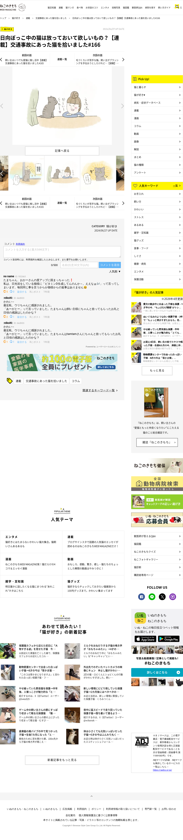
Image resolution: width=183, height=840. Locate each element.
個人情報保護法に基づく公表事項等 (98, 815)
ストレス (139, 217)
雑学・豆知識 (141, 232)
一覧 (175, 185)
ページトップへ (91, 796)
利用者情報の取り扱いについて (123, 809)
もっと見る (157, 370)
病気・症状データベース (147, 102)
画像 (136, 141)
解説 (136, 149)
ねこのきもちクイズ (145, 551)
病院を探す (150, 8)
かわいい (139, 209)
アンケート (140, 172)
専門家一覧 (151, 809)
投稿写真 (116, 8)
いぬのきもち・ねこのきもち (22, 809)
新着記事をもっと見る (62, 760)
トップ (3, 18)
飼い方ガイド (164, 8)
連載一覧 (62, 59)
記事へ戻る (62, 150)
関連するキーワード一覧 (99, 390)
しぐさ (137, 256)
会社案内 (70, 815)
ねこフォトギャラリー (146, 559)
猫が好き (16, 18)
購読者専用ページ (143, 575)
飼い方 (137, 201)
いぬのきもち (50, 809)
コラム (76, 381)
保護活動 (139, 279)
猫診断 (137, 567)
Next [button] (122, 105)
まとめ (137, 157)
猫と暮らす (140, 87)
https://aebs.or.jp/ (162, 769)
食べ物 (80, 8)
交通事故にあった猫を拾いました (51, 18)
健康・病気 (140, 263)
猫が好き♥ (139, 94)
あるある (139, 224)
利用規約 (82, 809)
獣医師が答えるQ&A (145, 536)
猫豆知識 (52, 8)
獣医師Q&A (137, 8)
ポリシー (96, 809)
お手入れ (139, 193)
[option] (62, 105)
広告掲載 (67, 809)
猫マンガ (70, 8)
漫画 (136, 118)
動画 (136, 133)
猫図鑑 (126, 8)
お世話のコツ (92, 8)
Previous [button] (1, 105)
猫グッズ (139, 240)
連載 (61, 8)
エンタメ (105, 8)
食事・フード (141, 248)
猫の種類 (139, 164)
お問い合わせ (169, 809)
